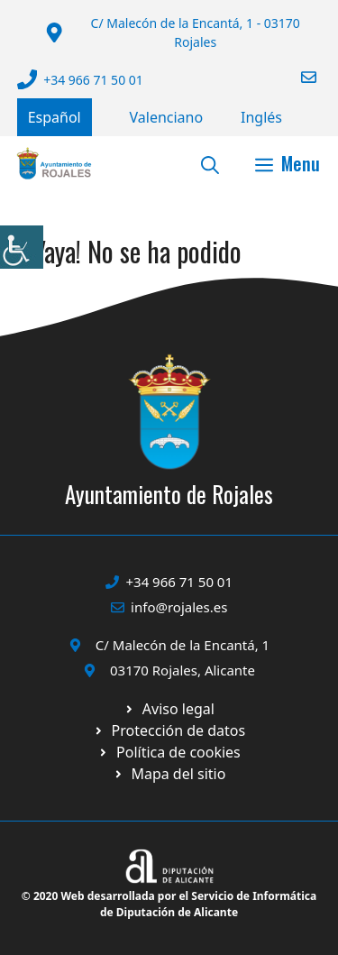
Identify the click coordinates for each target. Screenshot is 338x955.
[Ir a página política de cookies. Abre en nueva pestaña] (169, 730)
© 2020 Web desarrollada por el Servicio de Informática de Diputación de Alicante (169, 904)
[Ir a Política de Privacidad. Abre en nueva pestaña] (169, 709)
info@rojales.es (179, 607)
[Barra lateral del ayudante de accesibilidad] (21, 247)
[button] (210, 163)
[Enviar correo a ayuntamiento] (297, 77)
